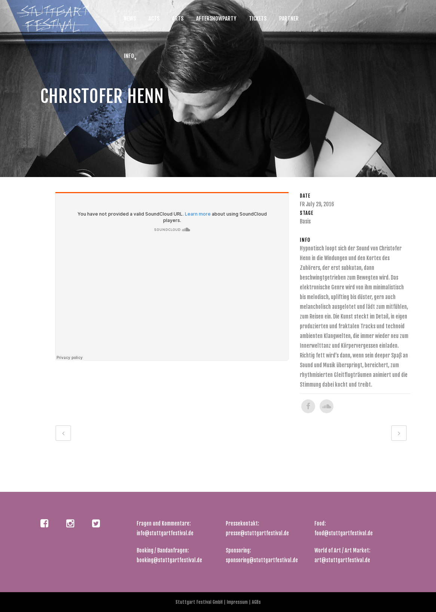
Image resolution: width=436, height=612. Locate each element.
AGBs (256, 602)
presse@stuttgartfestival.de (257, 533)
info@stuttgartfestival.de (165, 533)
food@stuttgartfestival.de (343, 533)
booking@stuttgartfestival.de (169, 560)
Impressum (238, 602)
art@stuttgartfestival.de (342, 560)
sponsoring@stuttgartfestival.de (262, 560)
